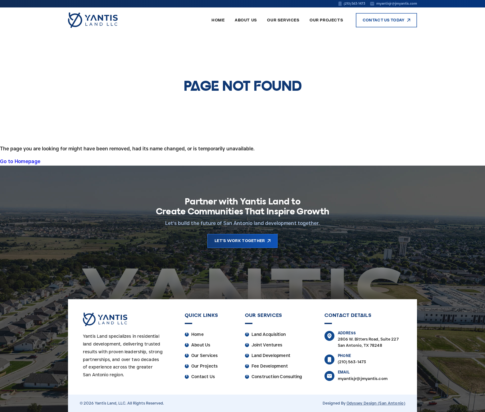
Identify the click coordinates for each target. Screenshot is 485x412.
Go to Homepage (20, 161)
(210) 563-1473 (352, 361)
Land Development (271, 355)
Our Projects (326, 21)
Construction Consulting (277, 376)
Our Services (283, 21)
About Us (246, 21)
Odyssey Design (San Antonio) (376, 403)
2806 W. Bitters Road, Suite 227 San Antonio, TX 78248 (368, 342)
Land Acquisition (269, 334)
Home (217, 21)
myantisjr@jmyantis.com (363, 378)
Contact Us (203, 376)
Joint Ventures (267, 345)
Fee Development (270, 366)
